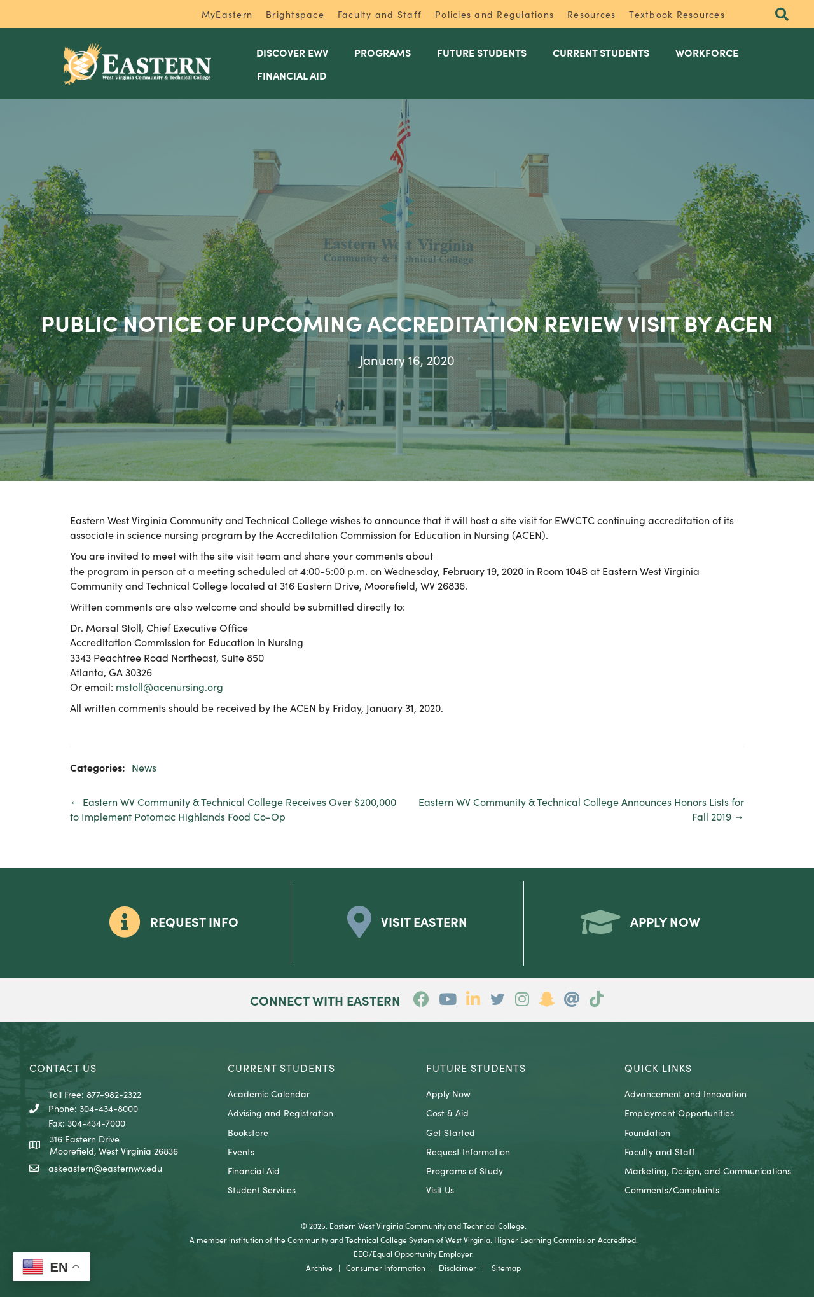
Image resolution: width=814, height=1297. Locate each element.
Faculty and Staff (380, 14)
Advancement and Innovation (685, 1093)
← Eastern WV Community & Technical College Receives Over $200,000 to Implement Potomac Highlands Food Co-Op (233, 808)
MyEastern (227, 14)
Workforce (706, 52)
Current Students (601, 52)
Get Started (450, 1132)
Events (241, 1151)
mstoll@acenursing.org (169, 686)
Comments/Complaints (671, 1189)
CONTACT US (63, 1067)
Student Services (262, 1189)
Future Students (482, 52)
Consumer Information (385, 1267)
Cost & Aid (447, 1112)
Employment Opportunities (679, 1112)
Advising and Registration (280, 1112)
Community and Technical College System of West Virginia (388, 1239)
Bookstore (248, 1132)
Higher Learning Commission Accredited (565, 1239)
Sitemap (506, 1267)
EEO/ (363, 1253)
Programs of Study (464, 1170)
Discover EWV (292, 52)
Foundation (647, 1132)
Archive (319, 1267)
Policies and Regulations (494, 14)
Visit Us (440, 1189)
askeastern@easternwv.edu (105, 1168)
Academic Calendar (269, 1093)
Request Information (468, 1151)
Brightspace (295, 14)
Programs (382, 52)
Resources (591, 14)
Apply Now (448, 1093)
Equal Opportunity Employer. (423, 1253)
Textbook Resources (677, 14)
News (144, 767)
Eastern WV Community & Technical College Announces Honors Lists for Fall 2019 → (581, 808)
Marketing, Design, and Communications (707, 1170)
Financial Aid (291, 75)
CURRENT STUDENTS (281, 1067)
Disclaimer (457, 1267)
